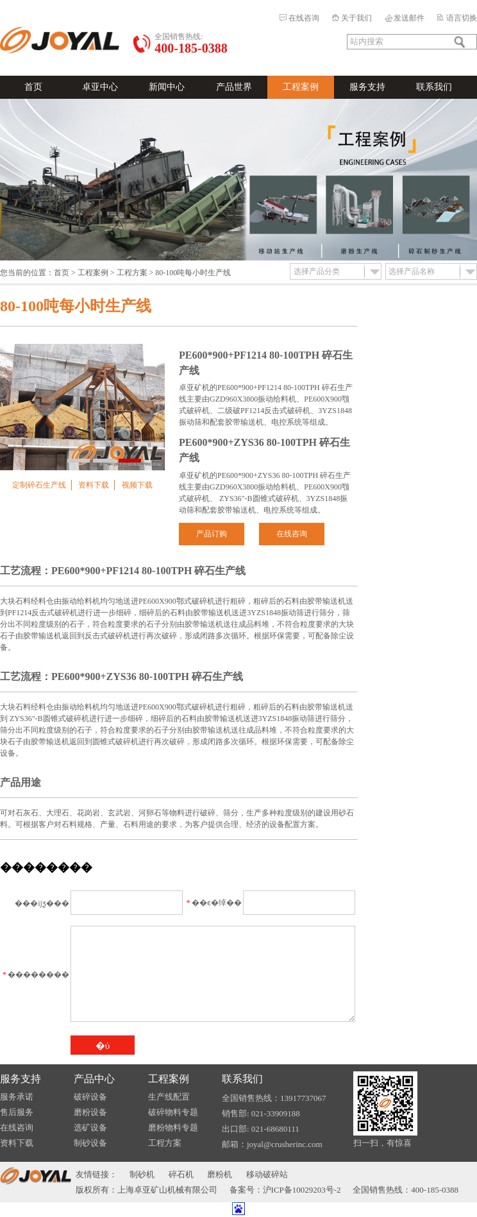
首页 (33, 87)
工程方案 (132, 272)
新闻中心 (167, 87)
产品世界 (234, 87)
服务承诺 (16, 1097)
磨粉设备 (90, 1112)
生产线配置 (169, 1097)
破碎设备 (90, 1097)
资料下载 (93, 485)
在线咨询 (304, 17)
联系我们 (434, 87)
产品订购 (211, 533)
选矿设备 (90, 1127)
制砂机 (142, 1174)
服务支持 (367, 87)
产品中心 (94, 1078)
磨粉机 (219, 1174)
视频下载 (137, 485)
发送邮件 (409, 17)
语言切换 (461, 17)
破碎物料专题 (173, 1112)
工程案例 (301, 87)
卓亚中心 (100, 87)
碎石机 (181, 1174)
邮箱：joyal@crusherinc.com (272, 1144)
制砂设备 (90, 1143)
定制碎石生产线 (39, 485)
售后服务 (16, 1112)
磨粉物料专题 (173, 1127)
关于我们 (356, 17)
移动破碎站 (267, 1174)
